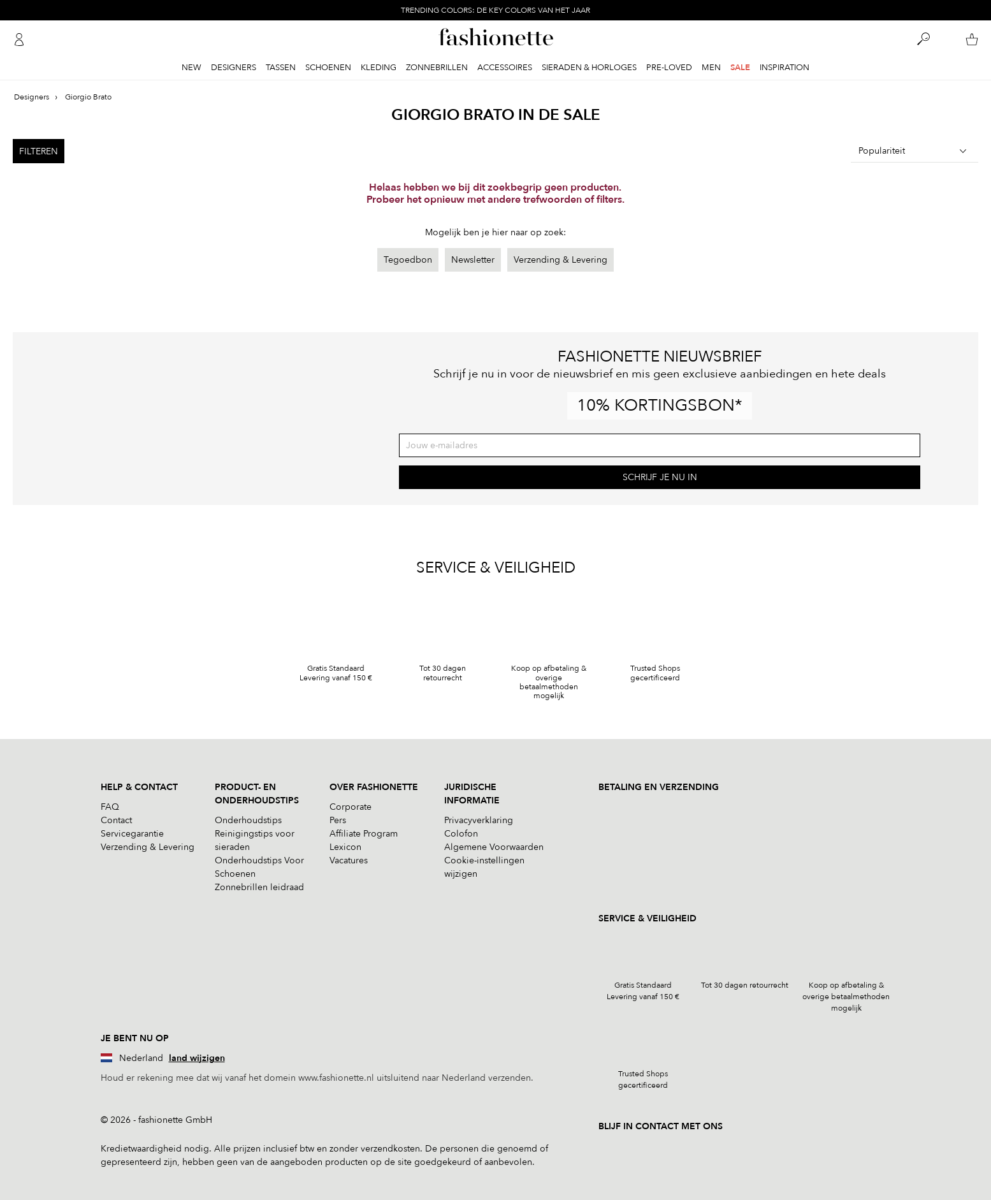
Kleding (378, 67)
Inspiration (784, 67)
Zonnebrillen (437, 67)
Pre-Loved (669, 67)
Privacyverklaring (478, 820)
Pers (337, 820)
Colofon (461, 834)
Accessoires (504, 67)
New (191, 67)
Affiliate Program (363, 834)
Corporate (350, 807)
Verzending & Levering (560, 260)
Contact (116, 820)
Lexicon (345, 847)
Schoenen (328, 67)
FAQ (110, 807)
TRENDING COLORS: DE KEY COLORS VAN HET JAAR (495, 10)
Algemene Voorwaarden (494, 847)
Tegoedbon (408, 260)
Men (711, 67)
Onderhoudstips (248, 820)
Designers (233, 67)
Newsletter (473, 260)
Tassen (281, 67)
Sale (740, 67)
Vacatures (348, 860)
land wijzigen (197, 1058)
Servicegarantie (132, 834)
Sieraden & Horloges (589, 67)
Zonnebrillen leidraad (259, 887)
